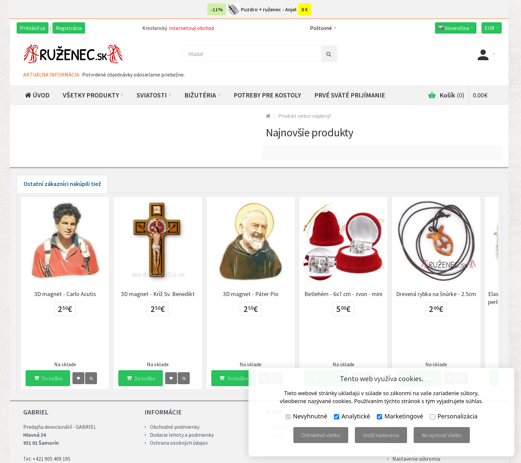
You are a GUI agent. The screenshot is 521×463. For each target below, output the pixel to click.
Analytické (352, 416)
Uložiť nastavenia (381, 435)
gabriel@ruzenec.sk (63, 436)
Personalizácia (453, 416)
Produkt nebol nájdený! (304, 115)
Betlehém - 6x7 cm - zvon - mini (355, 297)
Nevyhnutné (306, 416)
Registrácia (69, 28)
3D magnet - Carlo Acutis (67, 297)
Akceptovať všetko (442, 435)
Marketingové (400, 416)
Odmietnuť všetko (320, 435)
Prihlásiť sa (32, 28)
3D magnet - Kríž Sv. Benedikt (163, 297)
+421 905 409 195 (51, 428)
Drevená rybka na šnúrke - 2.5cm (452, 297)
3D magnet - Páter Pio (259, 297)
